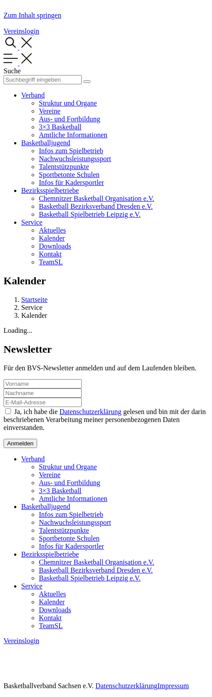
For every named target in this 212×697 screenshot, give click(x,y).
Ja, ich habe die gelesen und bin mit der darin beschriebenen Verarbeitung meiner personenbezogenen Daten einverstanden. (105, 419)
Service (31, 222)
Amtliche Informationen (73, 135)
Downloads (55, 246)
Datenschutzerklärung (90, 411)
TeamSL (51, 262)
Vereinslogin (21, 31)
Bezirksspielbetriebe (50, 190)
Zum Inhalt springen (32, 15)
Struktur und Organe (68, 103)
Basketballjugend (45, 143)
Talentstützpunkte (64, 166)
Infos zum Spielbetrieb (71, 150)
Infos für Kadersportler (71, 182)
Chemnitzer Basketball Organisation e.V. (96, 198)
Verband (33, 95)
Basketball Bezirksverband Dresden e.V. (96, 206)
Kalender (52, 238)
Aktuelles (52, 230)
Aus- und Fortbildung (69, 119)
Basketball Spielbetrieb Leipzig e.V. (89, 214)
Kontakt (50, 254)
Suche (12, 71)
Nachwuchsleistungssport (75, 158)
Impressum (173, 685)
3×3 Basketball (60, 127)
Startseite (34, 299)
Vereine (50, 111)
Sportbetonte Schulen (69, 174)
